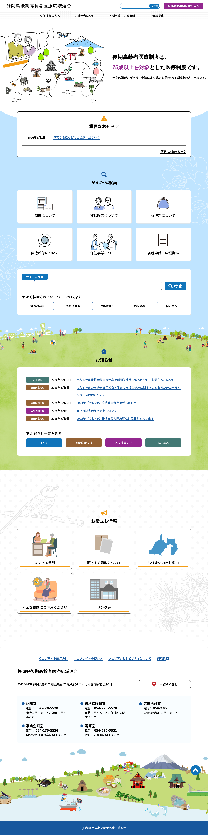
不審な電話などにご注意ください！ (76, 137)
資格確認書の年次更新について (97, 410)
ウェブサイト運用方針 (53, 658)
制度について (45, 215)
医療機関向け (123, 443)
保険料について (163, 215)
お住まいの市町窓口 (163, 562)
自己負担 (172, 306)
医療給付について (45, 252)
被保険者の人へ (50, 16)
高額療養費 (73, 306)
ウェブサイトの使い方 (88, 658)
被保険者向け (83, 443)
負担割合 (107, 306)
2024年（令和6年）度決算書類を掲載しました (106, 403)
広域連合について (86, 16)
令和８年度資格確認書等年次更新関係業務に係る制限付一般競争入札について (127, 380)
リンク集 (104, 607)
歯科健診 (139, 306)
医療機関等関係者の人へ (183, 6)
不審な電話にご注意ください (44, 607)
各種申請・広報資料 (122, 16)
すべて (44, 443)
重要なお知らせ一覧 (173, 151)
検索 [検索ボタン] (154, 5)
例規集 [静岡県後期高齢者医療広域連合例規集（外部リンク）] (163, 658)
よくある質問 (44, 562)
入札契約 (163, 443)
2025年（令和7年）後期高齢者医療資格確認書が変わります (115, 418)
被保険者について (104, 215)
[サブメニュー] (66, 15)
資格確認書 (37, 306)
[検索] (135, 5)
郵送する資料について (104, 562)
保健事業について (104, 252)
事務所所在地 (164, 684)
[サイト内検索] (92, 286)
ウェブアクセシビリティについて (129, 658)
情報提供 (158, 16)
